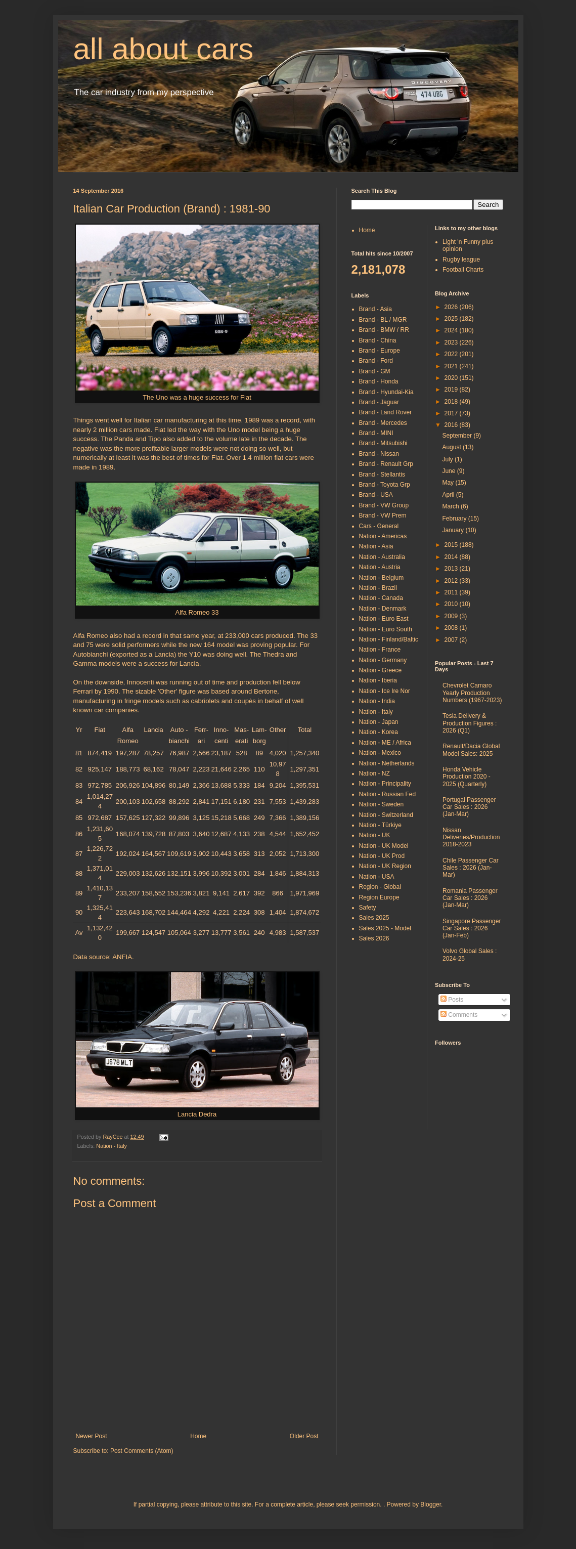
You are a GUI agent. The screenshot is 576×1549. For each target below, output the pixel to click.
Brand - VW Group (384, 505)
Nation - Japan (378, 721)
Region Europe (379, 897)
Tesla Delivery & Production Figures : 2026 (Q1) (469, 723)
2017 (452, 413)
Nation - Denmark (383, 608)
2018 (452, 401)
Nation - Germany (383, 660)
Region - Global (380, 886)
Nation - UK (374, 835)
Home (198, 1436)
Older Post (304, 1436)
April (449, 494)
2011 (452, 592)
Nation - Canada (381, 597)
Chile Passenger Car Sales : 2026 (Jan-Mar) (470, 868)
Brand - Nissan (379, 453)
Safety (367, 907)
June (449, 471)
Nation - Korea (378, 732)
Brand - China (377, 340)
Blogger (430, 1504)
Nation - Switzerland (386, 815)
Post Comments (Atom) (141, 1450)
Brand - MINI (376, 433)
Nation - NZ (374, 773)
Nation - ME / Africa (385, 742)
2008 (452, 627)
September (457, 435)
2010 (452, 604)
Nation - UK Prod (382, 855)
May (448, 482)
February (455, 518)
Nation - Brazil (378, 587)
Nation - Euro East (384, 618)
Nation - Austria (380, 567)
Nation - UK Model (384, 845)
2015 (452, 544)
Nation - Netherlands (387, 763)
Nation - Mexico (380, 752)
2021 (452, 366)
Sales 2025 (374, 917)
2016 (452, 424)
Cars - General (379, 526)
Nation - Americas (383, 536)
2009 (452, 616)
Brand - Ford (376, 360)
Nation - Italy (111, 1146)
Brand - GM (374, 371)
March (451, 506)
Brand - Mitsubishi (383, 443)
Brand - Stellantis (382, 474)
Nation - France (380, 649)
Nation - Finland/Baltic (388, 639)
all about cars (163, 49)
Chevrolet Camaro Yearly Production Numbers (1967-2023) (472, 693)
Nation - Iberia (378, 680)
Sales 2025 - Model (385, 928)
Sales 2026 (374, 938)
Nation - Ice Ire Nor (384, 691)
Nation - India (377, 701)
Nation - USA (376, 876)
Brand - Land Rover (385, 412)
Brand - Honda (378, 381)
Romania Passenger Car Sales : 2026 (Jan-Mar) (470, 898)
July (448, 459)
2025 (452, 318)
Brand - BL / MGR (383, 319)
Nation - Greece (380, 670)
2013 (452, 568)
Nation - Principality (385, 783)
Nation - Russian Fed (387, 794)
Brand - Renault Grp (386, 463)
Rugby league (461, 259)
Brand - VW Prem (383, 515)
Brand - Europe (379, 350)
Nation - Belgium (381, 577)
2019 (452, 389)
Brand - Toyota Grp (384, 484)
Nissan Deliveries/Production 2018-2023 (471, 837)
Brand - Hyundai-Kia (386, 392)
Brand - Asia (375, 309)
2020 (452, 377)
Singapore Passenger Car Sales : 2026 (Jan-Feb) (471, 928)
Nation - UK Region (385, 866)
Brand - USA (376, 494)
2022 (452, 354)
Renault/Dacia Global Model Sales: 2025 (471, 750)
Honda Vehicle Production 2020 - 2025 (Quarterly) (466, 777)
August (452, 447)
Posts (451, 999)
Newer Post (91, 1436)
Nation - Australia (382, 557)
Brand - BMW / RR (384, 329)
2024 (452, 330)
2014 (452, 557)
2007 (452, 639)
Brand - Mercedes (383, 422)
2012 (452, 580)
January (453, 530)
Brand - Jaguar (379, 402)
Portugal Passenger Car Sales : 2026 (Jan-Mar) (469, 807)
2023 (452, 342)
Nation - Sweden (381, 804)
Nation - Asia (376, 546)
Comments (458, 1014)
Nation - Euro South (385, 629)
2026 (452, 307)
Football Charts (462, 269)
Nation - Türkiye (380, 825)
